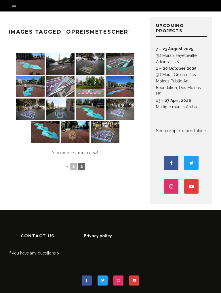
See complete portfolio (179, 130)
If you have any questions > (34, 253)
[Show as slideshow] (75, 153)
